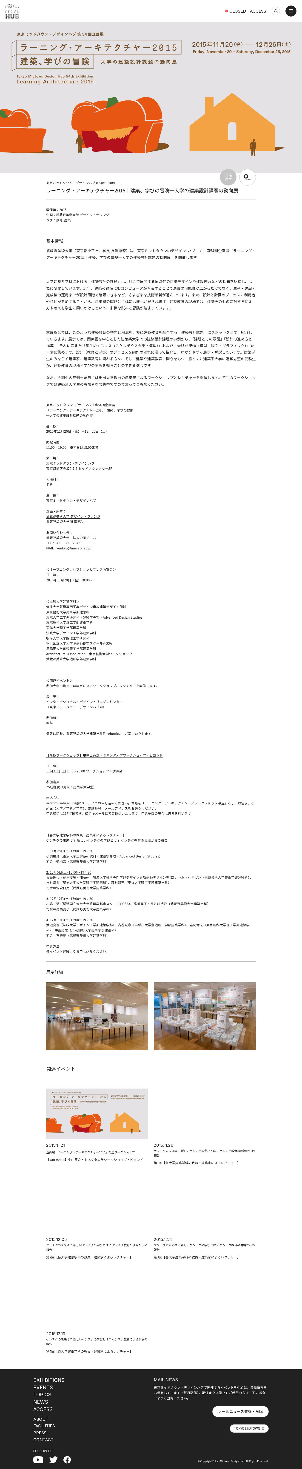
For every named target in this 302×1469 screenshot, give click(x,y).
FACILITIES (44, 1425)
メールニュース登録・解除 (240, 1411)
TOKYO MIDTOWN (247, 1428)
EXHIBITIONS (49, 1380)
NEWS (40, 1402)
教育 (59, 220)
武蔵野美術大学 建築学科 (65, 521)
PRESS (39, 1432)
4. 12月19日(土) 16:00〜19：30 (69, 919)
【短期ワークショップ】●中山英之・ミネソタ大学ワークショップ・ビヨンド (104, 755)
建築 (67, 220)
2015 (63, 209)
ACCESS (258, 11)
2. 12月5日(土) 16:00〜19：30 (68, 872)
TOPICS (42, 1395)
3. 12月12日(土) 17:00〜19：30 (69, 898)
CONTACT (43, 1439)
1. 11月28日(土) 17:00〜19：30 (69, 851)
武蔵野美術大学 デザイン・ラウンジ (82, 214)
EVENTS (43, 1387)
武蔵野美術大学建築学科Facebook (92, 733)
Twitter (55, 1459)
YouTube (40, 1459)
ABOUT (40, 1419)
